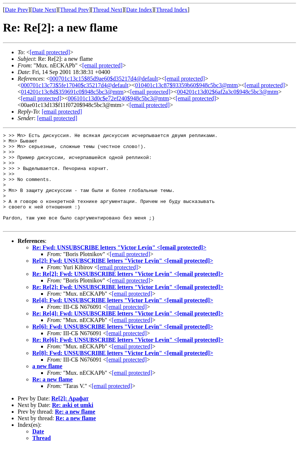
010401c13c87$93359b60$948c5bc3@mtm (186, 85)
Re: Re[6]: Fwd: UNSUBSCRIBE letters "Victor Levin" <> (127, 358)
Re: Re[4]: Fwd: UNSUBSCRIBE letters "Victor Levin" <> (127, 332)
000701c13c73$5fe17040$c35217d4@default (74, 85)
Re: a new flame (52, 398)
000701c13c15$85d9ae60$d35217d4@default (104, 78)
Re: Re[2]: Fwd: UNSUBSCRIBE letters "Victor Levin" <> (127, 292)
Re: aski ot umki (72, 424)
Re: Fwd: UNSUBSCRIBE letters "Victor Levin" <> (119, 266)
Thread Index (171, 10)
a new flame (47, 385)
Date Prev (16, 10)
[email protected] (150, 105)
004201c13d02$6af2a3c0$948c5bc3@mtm (227, 92)
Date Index (139, 10)
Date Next (44, 10)
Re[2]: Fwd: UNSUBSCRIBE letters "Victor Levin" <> (122, 279)
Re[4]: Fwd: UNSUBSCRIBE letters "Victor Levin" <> (122, 319)
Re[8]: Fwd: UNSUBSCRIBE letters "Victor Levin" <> (122, 372)
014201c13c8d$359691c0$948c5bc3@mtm (72, 92)
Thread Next (107, 10)
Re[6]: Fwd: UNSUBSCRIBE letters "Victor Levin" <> (122, 345)
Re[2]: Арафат (70, 417)
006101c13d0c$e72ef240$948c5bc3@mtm (118, 98)
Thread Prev (74, 10)
